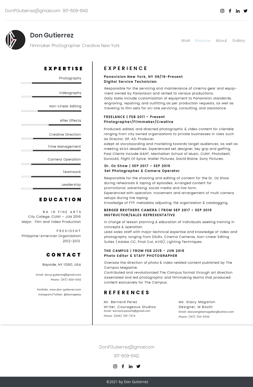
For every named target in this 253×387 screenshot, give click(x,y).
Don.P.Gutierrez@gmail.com (32, 11)
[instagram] (222, 10)
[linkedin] (237, 10)
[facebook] (230, 10)
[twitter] (245, 10)
